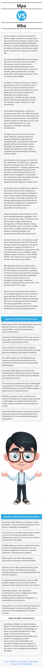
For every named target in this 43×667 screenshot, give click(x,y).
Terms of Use (16, 664)
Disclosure (23, 661)
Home (6, 661)
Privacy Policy (27, 664)
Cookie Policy (33, 661)
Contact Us (14, 661)
